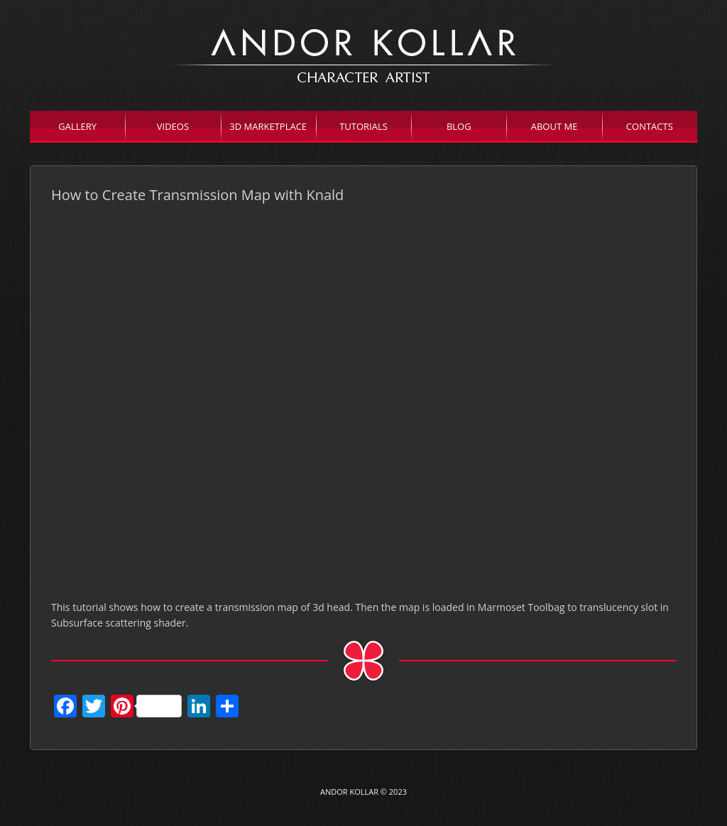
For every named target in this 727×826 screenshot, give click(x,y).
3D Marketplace (268, 126)
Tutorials (363, 126)
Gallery (77, 126)
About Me (554, 126)
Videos (173, 126)
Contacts (649, 126)
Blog (459, 126)
